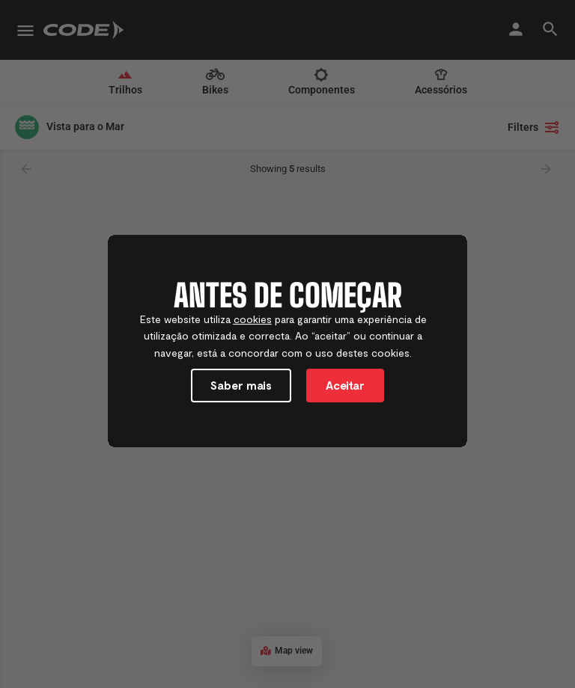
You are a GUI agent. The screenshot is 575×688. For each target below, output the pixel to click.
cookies (253, 321)
